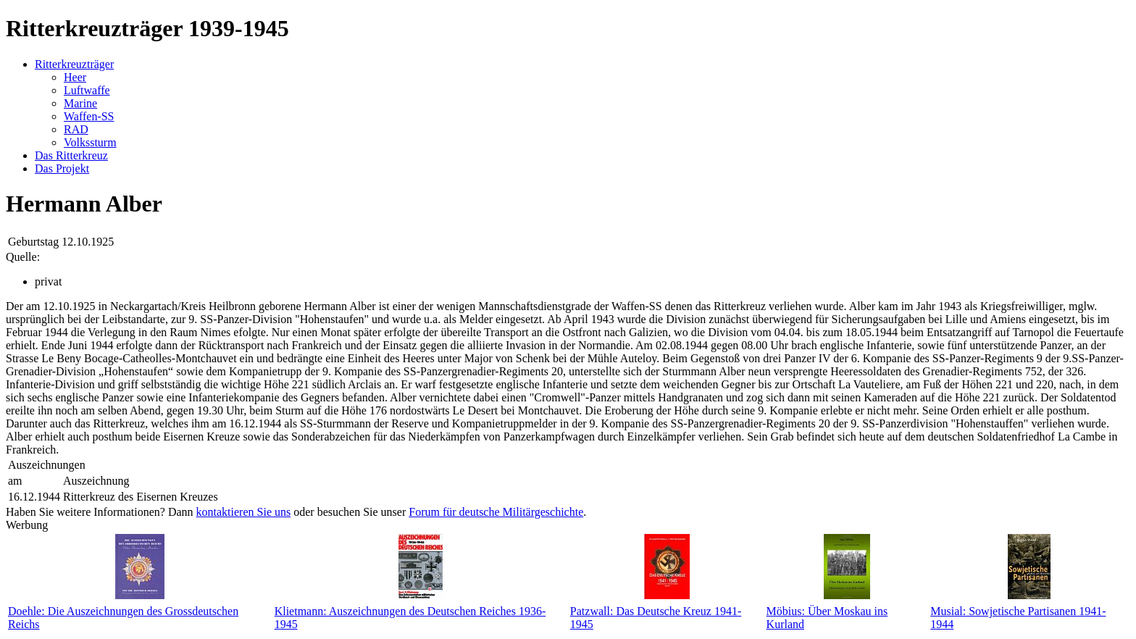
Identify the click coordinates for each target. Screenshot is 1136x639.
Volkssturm (90, 142)
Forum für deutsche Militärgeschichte (496, 512)
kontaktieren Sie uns (243, 512)
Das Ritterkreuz (71, 155)
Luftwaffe (87, 90)
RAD (76, 129)
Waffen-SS (89, 116)
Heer (75, 77)
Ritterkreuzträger (74, 64)
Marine (80, 103)
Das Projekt (62, 168)
